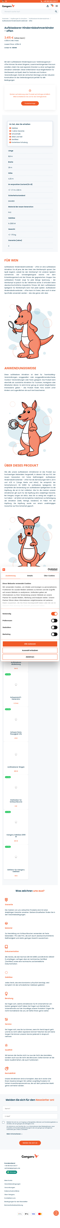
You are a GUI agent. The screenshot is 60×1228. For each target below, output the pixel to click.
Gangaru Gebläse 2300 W (16, 836)
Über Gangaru (9, 1194)
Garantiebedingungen (12, 1184)
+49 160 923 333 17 (50, 1)
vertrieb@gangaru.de (12, 1168)
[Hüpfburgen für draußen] (19, 19)
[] (56, 11)
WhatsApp (13, 1172)
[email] (30, 1116)
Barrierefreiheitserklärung (13, 1205)
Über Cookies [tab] (49, 576)
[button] (4, 1)
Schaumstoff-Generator (16, 698)
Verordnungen (9, 1187)
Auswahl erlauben (30, 650)
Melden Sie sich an (30, 1143)
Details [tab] (30, 576)
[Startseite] (5, 19)
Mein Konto (8, 1180)
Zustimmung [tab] (11, 576)
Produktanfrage (30, 103)
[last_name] (30, 1108)
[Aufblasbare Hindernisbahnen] (39, 19)
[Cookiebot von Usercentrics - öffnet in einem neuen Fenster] (47, 569)
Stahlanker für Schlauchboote (16, 801)
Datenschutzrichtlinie (11, 1191)
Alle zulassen (30, 644)
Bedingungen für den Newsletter (16, 1202)
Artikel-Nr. (8, 48)
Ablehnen (30, 657)
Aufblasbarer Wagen (16, 767)
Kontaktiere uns (10, 1198)
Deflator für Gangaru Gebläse (16, 871)
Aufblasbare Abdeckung (16, 663)
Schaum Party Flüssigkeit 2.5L (16, 733)
